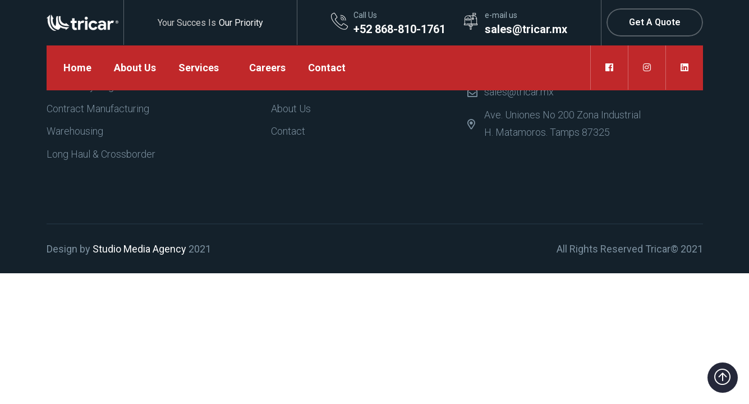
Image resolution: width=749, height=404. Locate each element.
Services (198, 68)
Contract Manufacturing (98, 108)
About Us (135, 68)
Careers (267, 68)
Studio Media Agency (139, 249)
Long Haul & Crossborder (101, 154)
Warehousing (75, 131)
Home (77, 68)
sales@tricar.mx (519, 92)
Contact (327, 68)
